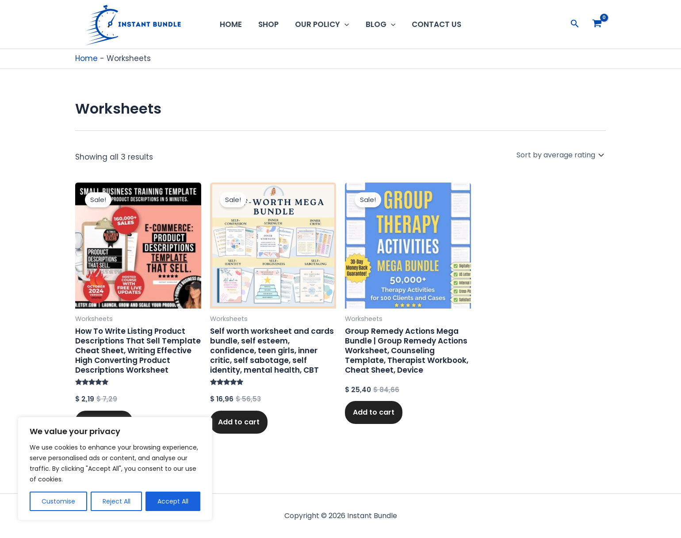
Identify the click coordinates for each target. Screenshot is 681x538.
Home (233, 24)
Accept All (172, 501)
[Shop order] (559, 155)
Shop (270, 24)
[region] (115, 468)
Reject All (116, 501)
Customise (58, 501)
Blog (379, 24)
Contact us (434, 24)
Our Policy (322, 24)
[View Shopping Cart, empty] (597, 24)
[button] (344, 24)
